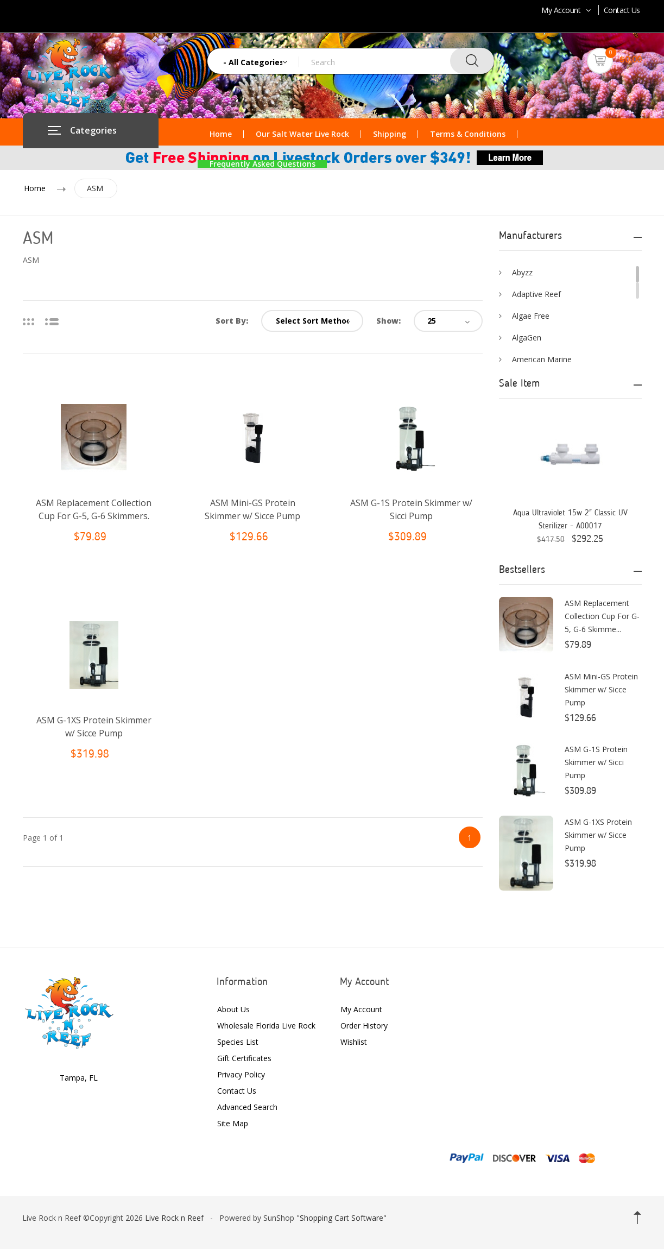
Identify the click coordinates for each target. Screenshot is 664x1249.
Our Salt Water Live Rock (302, 134)
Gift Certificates (244, 1058)
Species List (237, 1042)
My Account (567, 10)
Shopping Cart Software (341, 1218)
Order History (364, 1025)
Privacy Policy (241, 1074)
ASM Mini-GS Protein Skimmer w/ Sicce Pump (601, 689)
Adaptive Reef (536, 294)
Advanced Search (247, 1107)
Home (221, 134)
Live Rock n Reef (174, 1218)
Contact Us (622, 10)
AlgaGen (526, 337)
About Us (233, 1009)
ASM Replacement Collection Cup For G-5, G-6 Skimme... (602, 616)
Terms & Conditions (467, 134)
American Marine (542, 359)
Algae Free (530, 316)
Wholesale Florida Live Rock (266, 1025)
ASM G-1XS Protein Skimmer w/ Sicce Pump (598, 835)
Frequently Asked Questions (262, 164)
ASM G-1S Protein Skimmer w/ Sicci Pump (596, 762)
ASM (95, 188)
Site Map (232, 1123)
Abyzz (522, 272)
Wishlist (353, 1042)
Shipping (389, 134)
